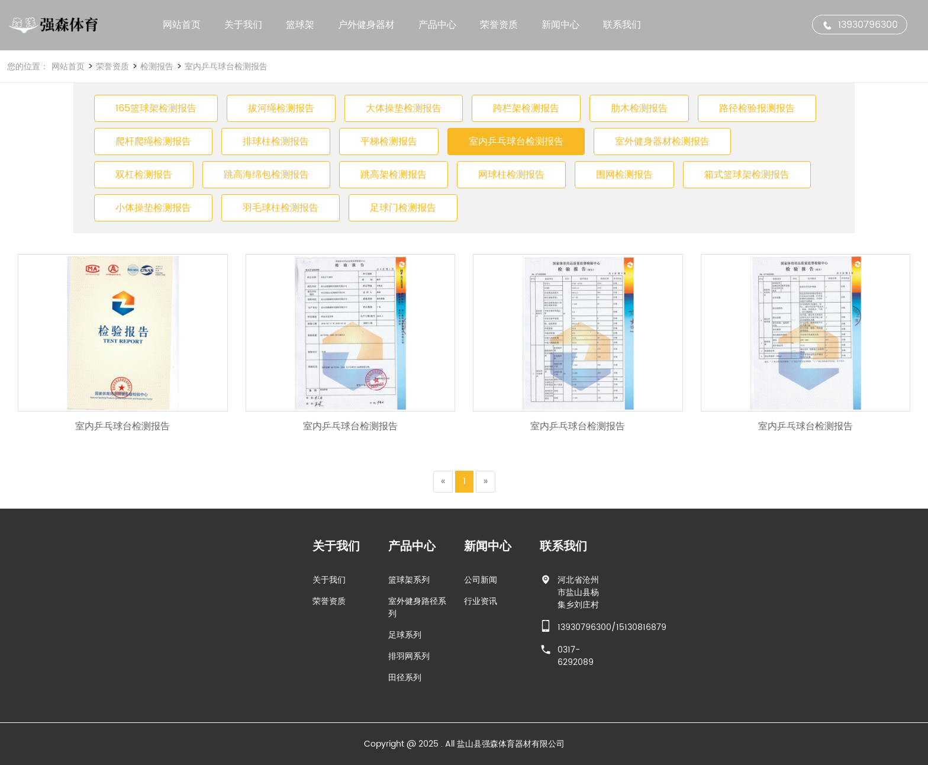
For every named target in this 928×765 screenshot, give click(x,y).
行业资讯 (29, 601)
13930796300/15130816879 (160, 627)
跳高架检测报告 (393, 174)
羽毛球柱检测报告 (280, 208)
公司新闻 (29, 580)
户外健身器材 (366, 25)
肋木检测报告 (639, 108)
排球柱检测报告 (276, 141)
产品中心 (437, 25)
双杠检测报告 (143, 174)
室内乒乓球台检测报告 (225, 66)
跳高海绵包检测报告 (266, 174)
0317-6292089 (124, 656)
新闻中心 (560, 25)
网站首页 (182, 25)
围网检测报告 (624, 174)
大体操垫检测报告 (404, 108)
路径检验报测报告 (757, 108)
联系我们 (622, 25)
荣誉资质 (499, 25)
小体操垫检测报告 (153, 208)
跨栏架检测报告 (526, 108)
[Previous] (443, 482)
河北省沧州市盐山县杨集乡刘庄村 (126, 592)
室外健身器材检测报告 (662, 141)
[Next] (485, 482)
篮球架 (300, 25)
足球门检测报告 (403, 208)
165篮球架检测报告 (155, 108)
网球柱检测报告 (511, 174)
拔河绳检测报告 (281, 108)
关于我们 (243, 25)
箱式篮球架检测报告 (747, 174)
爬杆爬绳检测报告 (153, 141)
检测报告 (155, 66)
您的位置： (28, 66)
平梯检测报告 (388, 141)
